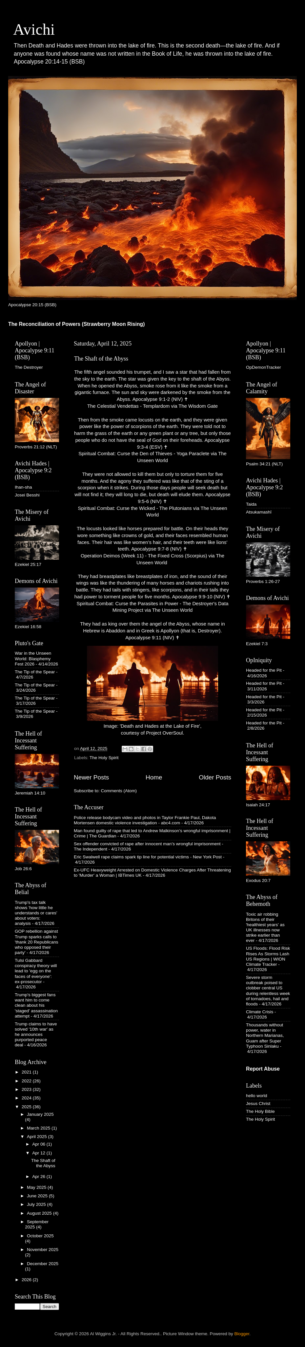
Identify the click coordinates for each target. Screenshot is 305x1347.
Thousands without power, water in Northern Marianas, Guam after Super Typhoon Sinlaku (265, 1035)
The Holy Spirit (104, 757)
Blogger (242, 1333)
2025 (27, 1106)
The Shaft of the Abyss (101, 358)
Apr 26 (39, 1176)
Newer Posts (91, 777)
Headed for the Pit (264, 670)
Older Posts (215, 777)
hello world (256, 1095)
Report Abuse (263, 1069)
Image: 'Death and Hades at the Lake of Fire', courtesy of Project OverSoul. (152, 691)
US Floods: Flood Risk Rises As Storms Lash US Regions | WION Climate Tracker (268, 956)
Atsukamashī (259, 512)
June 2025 (38, 1195)
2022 (27, 1080)
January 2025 (40, 1114)
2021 (27, 1072)
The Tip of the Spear (35, 671)
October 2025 (40, 1235)
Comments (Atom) (119, 790)
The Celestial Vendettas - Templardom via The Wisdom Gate (152, 406)
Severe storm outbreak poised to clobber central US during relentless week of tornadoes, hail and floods (268, 990)
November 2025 (42, 1249)
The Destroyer (29, 367)
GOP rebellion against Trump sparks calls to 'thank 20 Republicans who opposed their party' (36, 942)
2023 (27, 1089)
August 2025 (40, 1213)
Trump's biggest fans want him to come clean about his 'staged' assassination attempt (36, 1005)
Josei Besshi (27, 495)
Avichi (34, 29)
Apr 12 (39, 1153)
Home (154, 777)
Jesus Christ (258, 1103)
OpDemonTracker (263, 367)
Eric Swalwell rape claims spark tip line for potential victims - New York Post (148, 856)
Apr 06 (39, 1144)
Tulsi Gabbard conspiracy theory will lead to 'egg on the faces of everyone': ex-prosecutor (36, 971)
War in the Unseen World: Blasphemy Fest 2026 (33, 658)
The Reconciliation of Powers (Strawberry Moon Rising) (76, 324)
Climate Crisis (259, 1011)
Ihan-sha (23, 487)
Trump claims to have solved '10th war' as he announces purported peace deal (36, 1034)
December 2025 (42, 1263)
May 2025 (37, 1187)
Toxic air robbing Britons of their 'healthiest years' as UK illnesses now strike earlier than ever (265, 927)
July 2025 (37, 1204)
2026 (27, 1279)
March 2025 (39, 1128)
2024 (27, 1097)
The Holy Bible (260, 1111)
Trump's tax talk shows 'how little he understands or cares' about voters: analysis (36, 913)
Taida (251, 504)
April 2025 (37, 1136)
